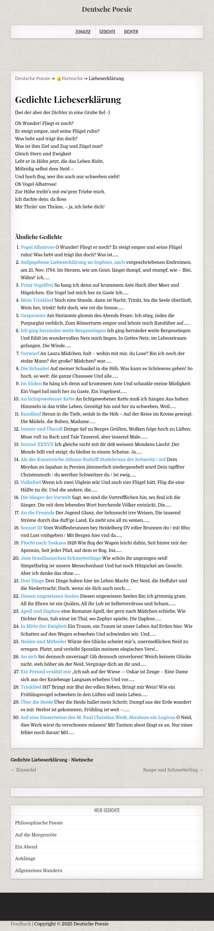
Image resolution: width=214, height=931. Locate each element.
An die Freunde (38, 512)
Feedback (21, 924)
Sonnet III (32, 527)
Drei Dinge (33, 580)
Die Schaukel (35, 368)
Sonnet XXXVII (38, 444)
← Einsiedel (23, 770)
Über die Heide (37, 702)
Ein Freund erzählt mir (46, 671)
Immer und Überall (42, 429)
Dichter (131, 31)
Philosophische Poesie (39, 823)
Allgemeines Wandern (38, 870)
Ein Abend (26, 847)
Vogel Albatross (38, 247)
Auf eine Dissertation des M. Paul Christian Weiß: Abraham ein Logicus (98, 717)
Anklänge (25, 858)
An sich (29, 656)
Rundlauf (31, 414)
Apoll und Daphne (41, 611)
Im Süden (32, 383)
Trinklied (31, 687)
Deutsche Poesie (107, 8)
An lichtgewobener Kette (48, 399)
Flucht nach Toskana (44, 543)
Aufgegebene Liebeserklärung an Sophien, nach (73, 262)
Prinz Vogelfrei (37, 285)
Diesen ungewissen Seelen (50, 596)
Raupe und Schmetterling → (173, 770)
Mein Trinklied (37, 300)
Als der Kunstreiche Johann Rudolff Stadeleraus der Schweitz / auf (94, 459)
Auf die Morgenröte (36, 835)
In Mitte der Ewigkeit (44, 626)
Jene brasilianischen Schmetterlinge (61, 558)
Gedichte (107, 31)
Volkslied (31, 482)
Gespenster (34, 315)
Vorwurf (30, 353)
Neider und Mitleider (44, 641)
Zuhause (83, 31)
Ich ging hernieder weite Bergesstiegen (64, 330)
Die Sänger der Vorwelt (46, 497)
